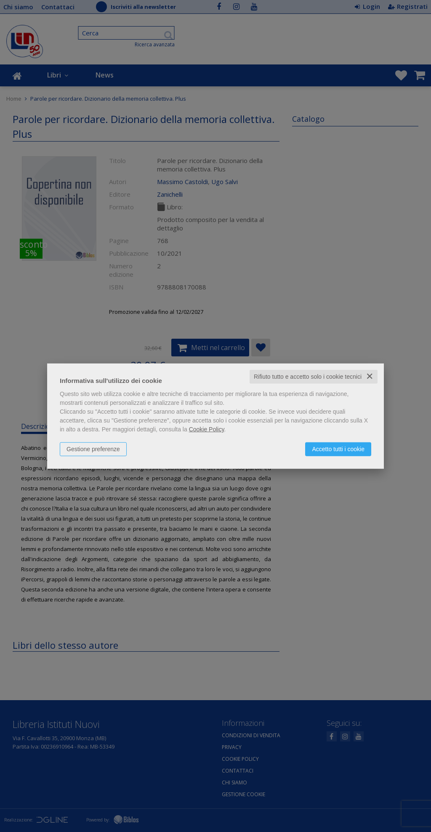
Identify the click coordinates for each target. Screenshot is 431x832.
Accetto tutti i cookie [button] (338, 449)
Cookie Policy (206, 429)
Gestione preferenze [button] (93, 449)
